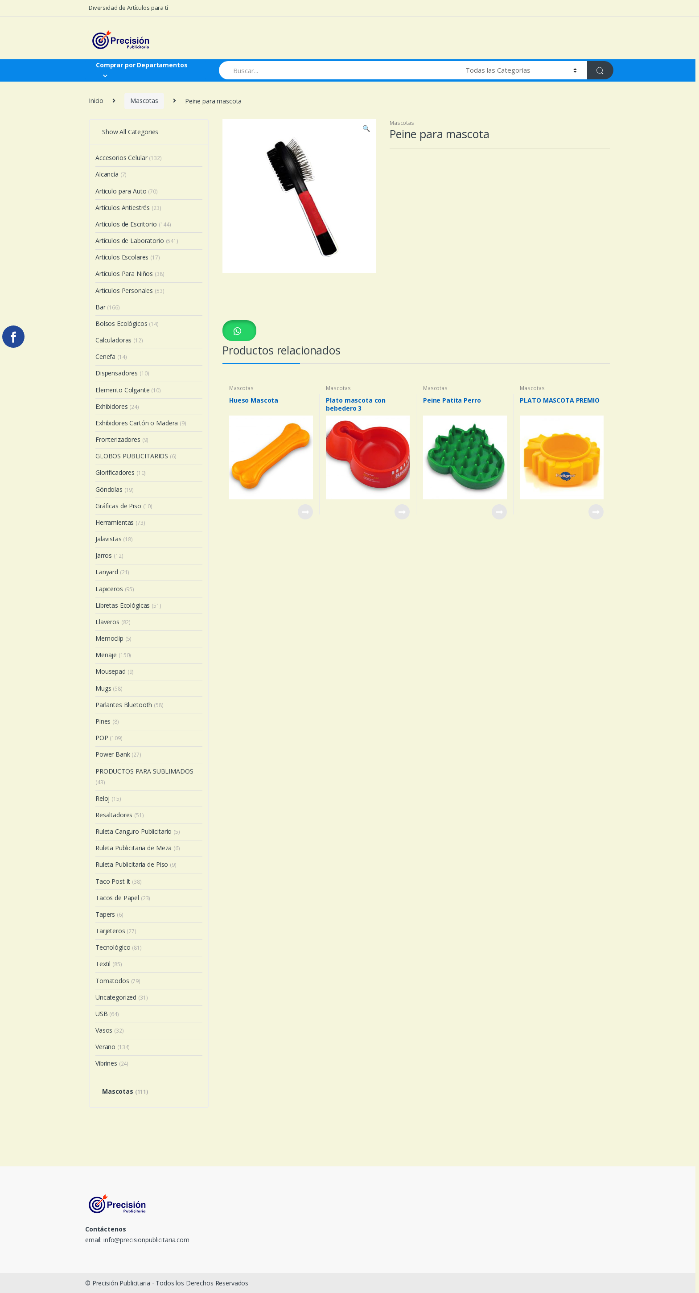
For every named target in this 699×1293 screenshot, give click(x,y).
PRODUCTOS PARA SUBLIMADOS (144, 776)
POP (109, 737)
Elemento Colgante (128, 390)
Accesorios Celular (128, 157)
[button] (239, 330)
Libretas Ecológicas (128, 605)
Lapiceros (114, 589)
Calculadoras (119, 340)
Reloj (108, 798)
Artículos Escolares (127, 257)
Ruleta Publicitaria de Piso (136, 864)
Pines (107, 721)
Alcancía (111, 174)
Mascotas (144, 100)
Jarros (109, 555)
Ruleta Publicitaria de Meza (137, 848)
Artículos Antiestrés (128, 207)
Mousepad (114, 671)
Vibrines (111, 1063)
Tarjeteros (115, 931)
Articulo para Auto (126, 191)
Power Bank (118, 754)
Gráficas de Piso (123, 506)
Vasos (109, 1030)
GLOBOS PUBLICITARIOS (136, 456)
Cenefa (111, 356)
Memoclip (113, 638)
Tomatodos (117, 980)
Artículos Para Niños (129, 273)
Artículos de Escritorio (133, 224)
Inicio (96, 100)
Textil (108, 963)
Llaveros (113, 622)
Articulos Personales (129, 290)
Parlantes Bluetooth (129, 704)
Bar (107, 307)
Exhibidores (117, 406)
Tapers (109, 914)
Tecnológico (118, 947)
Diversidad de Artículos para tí (128, 8)
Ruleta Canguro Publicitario (137, 831)
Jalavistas (114, 539)
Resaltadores (119, 815)
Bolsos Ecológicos (127, 323)
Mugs (109, 688)
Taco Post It (118, 881)
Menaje (113, 655)
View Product (305, 511)
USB (107, 1013)
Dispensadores (122, 373)
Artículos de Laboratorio (136, 240)
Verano (112, 1046)
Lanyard (112, 572)
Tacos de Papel (122, 898)
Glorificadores (120, 472)
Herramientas (120, 522)
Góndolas (114, 489)
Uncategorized (121, 997)
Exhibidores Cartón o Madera (140, 423)
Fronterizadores (121, 439)
